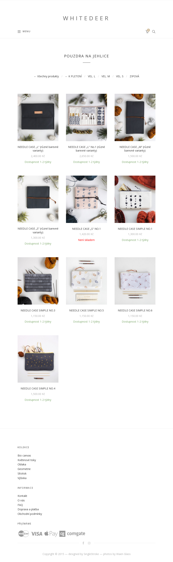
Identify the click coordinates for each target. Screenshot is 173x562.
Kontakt (22, 496)
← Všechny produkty (46, 76)
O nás (21, 500)
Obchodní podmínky (30, 514)
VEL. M (106, 76)
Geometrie (24, 469)
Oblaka (22, 464)
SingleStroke (91, 554)
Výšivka (22, 478)
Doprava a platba (28, 509)
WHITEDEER (86, 18)
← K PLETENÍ (73, 76)
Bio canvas (24, 455)
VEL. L (91, 76)
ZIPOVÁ (134, 76)
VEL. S (119, 76)
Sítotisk (22, 473)
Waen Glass (123, 554)
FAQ (20, 505)
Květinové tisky (27, 460)
